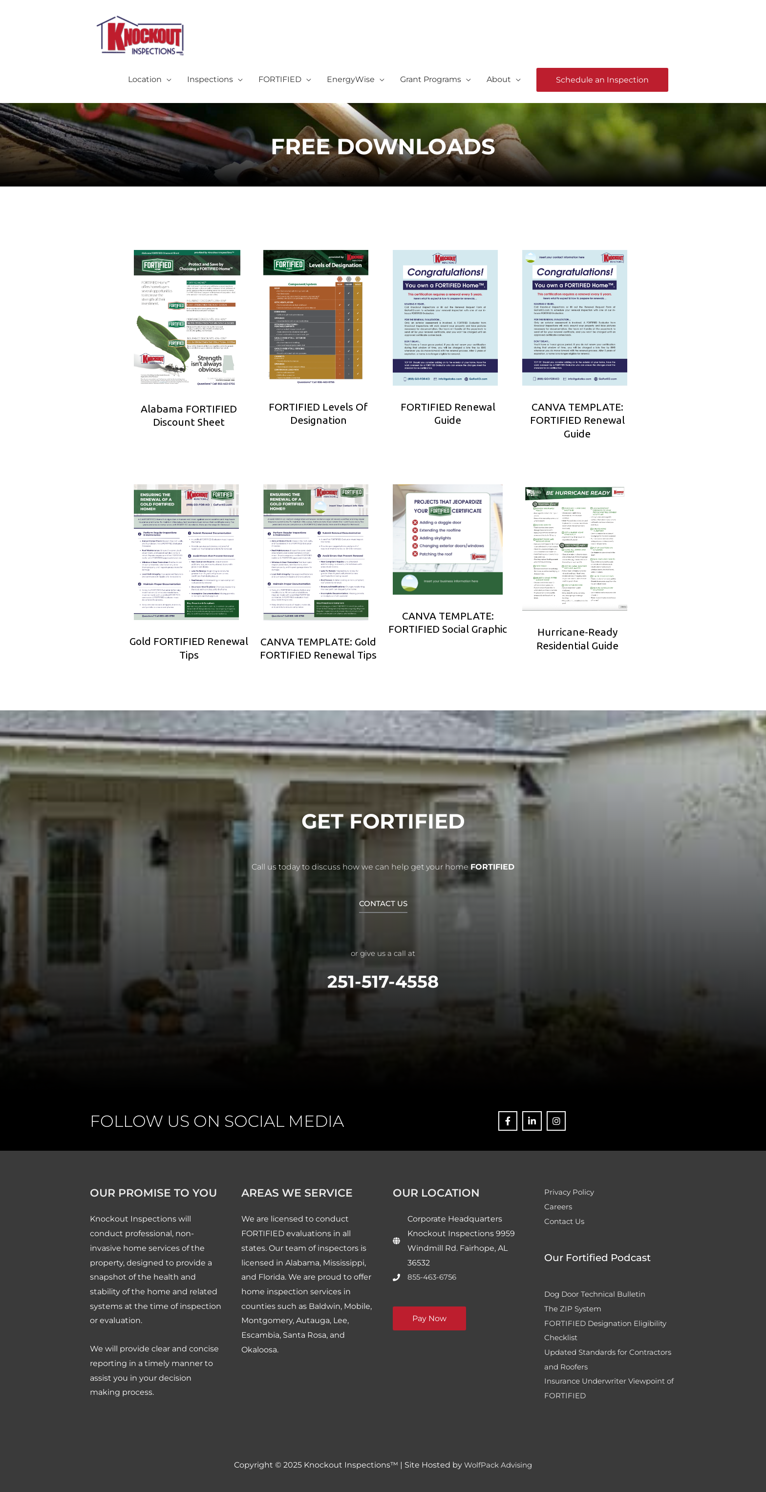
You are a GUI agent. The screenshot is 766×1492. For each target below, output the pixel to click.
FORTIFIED (279, 78)
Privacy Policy (570, 1191)
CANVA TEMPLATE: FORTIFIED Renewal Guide (577, 419)
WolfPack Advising (498, 1464)
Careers (559, 1205)
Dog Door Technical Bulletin (598, 1293)
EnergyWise (351, 78)
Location (145, 78)
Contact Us (566, 1220)
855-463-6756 (433, 1276)
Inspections (210, 78)
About (499, 78)
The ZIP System (574, 1307)
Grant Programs (430, 78)
